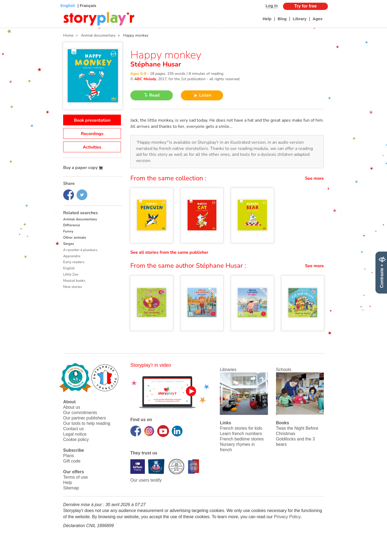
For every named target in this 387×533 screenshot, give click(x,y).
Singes (68, 243)
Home (68, 35)
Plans (68, 455)
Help (267, 18)
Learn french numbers (241, 433)
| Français (86, 5)
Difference (71, 225)
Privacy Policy (287, 516)
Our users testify (146, 480)
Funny (68, 231)
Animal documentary (80, 219)
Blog (282, 18)
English (69, 268)
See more (314, 178)
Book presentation (92, 120)
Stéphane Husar (155, 64)
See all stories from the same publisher (169, 252)
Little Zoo (70, 274)
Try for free (305, 6)
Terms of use (75, 477)
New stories (72, 286)
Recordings (92, 134)
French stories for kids (241, 428)
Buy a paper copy (83, 168)
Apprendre (71, 256)
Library (299, 18)
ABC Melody (145, 79)
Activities (92, 147)
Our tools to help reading (86, 423)
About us (71, 407)
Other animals (74, 237)
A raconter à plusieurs (80, 250)
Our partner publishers (84, 418)
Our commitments (80, 412)
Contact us (73, 428)
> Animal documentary (94, 35)
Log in (272, 5)
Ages (317, 18)
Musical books (74, 280)
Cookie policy (76, 439)
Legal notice (74, 434)
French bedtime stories (242, 439)
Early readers (73, 262)
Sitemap (71, 488)
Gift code (71, 461)
